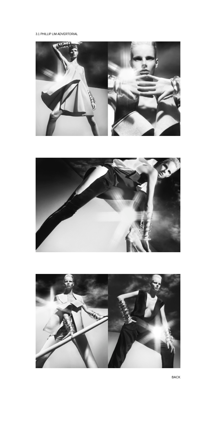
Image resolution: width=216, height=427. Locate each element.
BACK (176, 377)
